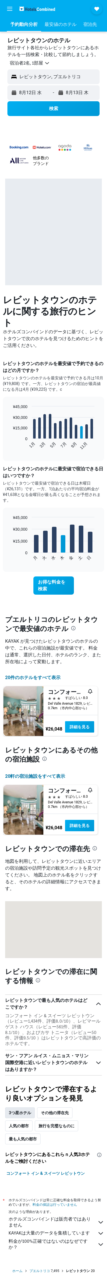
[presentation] (73, 628)
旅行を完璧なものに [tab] (56, 1126)
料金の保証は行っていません (55, 1204)
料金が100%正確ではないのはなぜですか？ (56, 1244)
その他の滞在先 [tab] (55, 1113)
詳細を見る (80, 727)
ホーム (17, 1271)
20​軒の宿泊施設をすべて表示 (35, 776)
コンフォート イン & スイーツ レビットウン (45, 1173)
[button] (9, 9)
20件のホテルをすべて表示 (32, 677)
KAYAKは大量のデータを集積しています (56, 1233)
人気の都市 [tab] (19, 1126)
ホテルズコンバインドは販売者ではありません (56, 1222)
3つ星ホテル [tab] (20, 1113)
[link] (53, 585)
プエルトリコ (39, 1271)
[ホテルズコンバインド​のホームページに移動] (37, 8)
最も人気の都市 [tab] (23, 1139)
